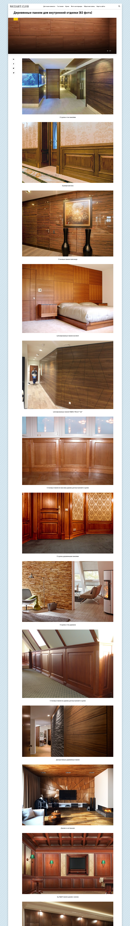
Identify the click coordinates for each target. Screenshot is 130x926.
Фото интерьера (76, 6)
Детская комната (49, 6)
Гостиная (60, 6)
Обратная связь (89, 6)
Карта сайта (101, 6)
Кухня (67, 6)
